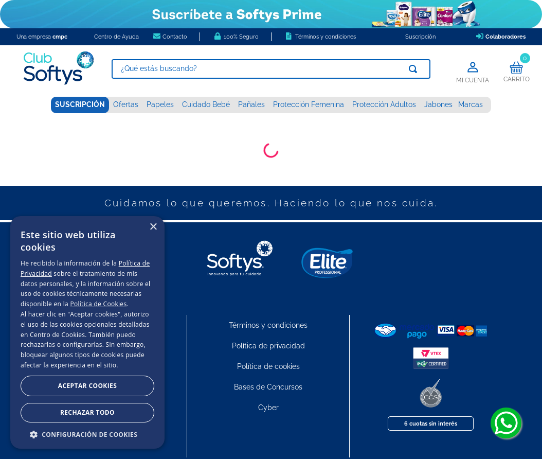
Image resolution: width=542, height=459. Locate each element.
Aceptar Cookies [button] (87, 385)
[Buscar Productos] (415, 69)
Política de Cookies (98, 303)
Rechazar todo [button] (87, 412)
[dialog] (87, 332)
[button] (87, 433)
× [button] (153, 227)
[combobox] (271, 69)
